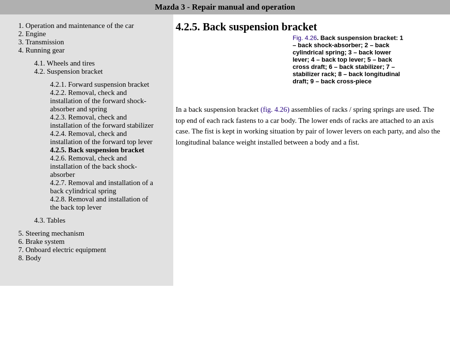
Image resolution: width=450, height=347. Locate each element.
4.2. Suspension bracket (68, 71)
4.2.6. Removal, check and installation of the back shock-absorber (93, 166)
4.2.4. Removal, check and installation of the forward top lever (101, 138)
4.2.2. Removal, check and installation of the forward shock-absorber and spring (98, 101)
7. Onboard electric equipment (62, 250)
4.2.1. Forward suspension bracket (99, 84)
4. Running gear (41, 50)
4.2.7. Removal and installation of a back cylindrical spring (101, 187)
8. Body (29, 258)
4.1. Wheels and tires (64, 63)
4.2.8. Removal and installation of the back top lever (99, 203)
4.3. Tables (49, 220)
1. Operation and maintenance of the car (76, 25)
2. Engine (32, 34)
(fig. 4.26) (274, 109)
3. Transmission (41, 42)
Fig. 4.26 (305, 37)
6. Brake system (41, 241)
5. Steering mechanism (51, 233)
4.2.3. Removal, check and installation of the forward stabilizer (102, 121)
